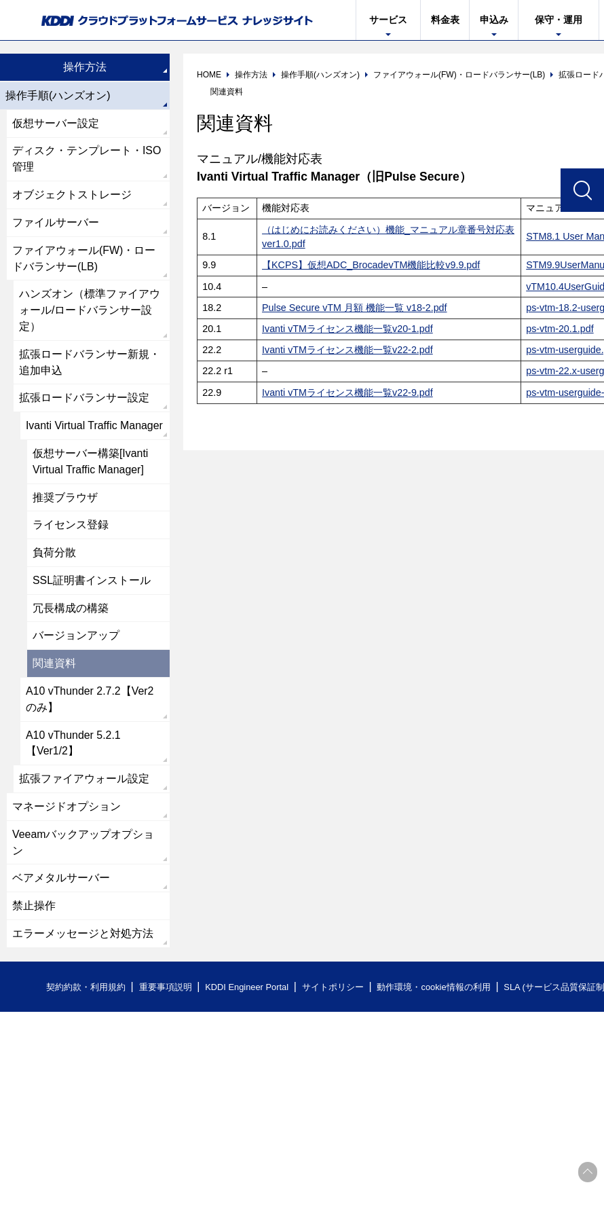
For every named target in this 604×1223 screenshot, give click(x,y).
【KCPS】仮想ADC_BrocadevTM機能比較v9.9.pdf (371, 264)
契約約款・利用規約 (86, 992)
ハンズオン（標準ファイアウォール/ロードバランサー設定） (89, 311)
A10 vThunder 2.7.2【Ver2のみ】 (90, 702)
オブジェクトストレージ (72, 195)
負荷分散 (54, 555)
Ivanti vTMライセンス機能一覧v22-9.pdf (347, 392)
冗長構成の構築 (71, 611)
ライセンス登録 (71, 527)
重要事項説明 (165, 992)
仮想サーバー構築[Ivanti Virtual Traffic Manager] (91, 463)
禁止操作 (34, 910)
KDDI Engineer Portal (248, 992)
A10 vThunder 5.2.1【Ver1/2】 (73, 747)
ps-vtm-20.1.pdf (560, 328)
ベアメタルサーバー (61, 882)
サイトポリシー (335, 992)
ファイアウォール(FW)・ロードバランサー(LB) (84, 259)
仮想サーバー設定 (55, 123)
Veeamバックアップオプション (83, 846)
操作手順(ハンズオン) (58, 95)
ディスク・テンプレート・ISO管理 (87, 159)
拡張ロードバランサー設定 (84, 399)
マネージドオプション (66, 810)
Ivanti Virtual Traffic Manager (95, 427)
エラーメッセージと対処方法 (82, 938)
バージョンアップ (76, 638)
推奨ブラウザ (65, 499)
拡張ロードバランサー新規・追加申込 (89, 364)
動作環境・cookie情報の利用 (436, 992)
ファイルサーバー (55, 223)
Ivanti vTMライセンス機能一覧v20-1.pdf (347, 328)
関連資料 (54, 666)
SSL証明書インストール (92, 583)
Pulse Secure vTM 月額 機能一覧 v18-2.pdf (355, 307)
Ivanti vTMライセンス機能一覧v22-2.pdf (347, 349)
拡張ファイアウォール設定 (84, 782)
